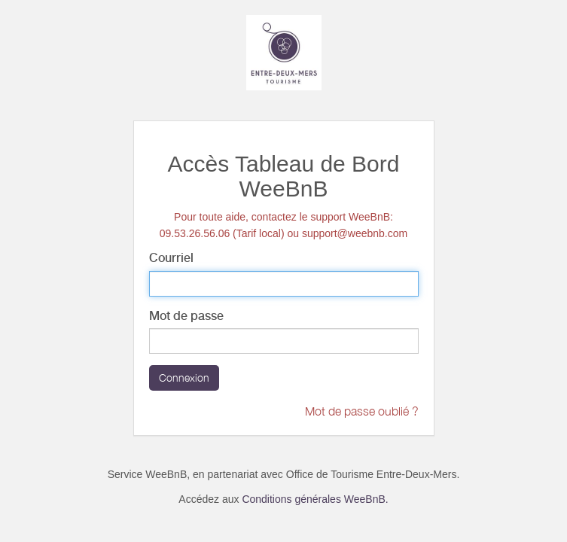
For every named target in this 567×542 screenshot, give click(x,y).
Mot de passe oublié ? (362, 411)
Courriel (171, 258)
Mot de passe (186, 316)
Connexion (184, 377)
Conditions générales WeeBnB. (315, 499)
